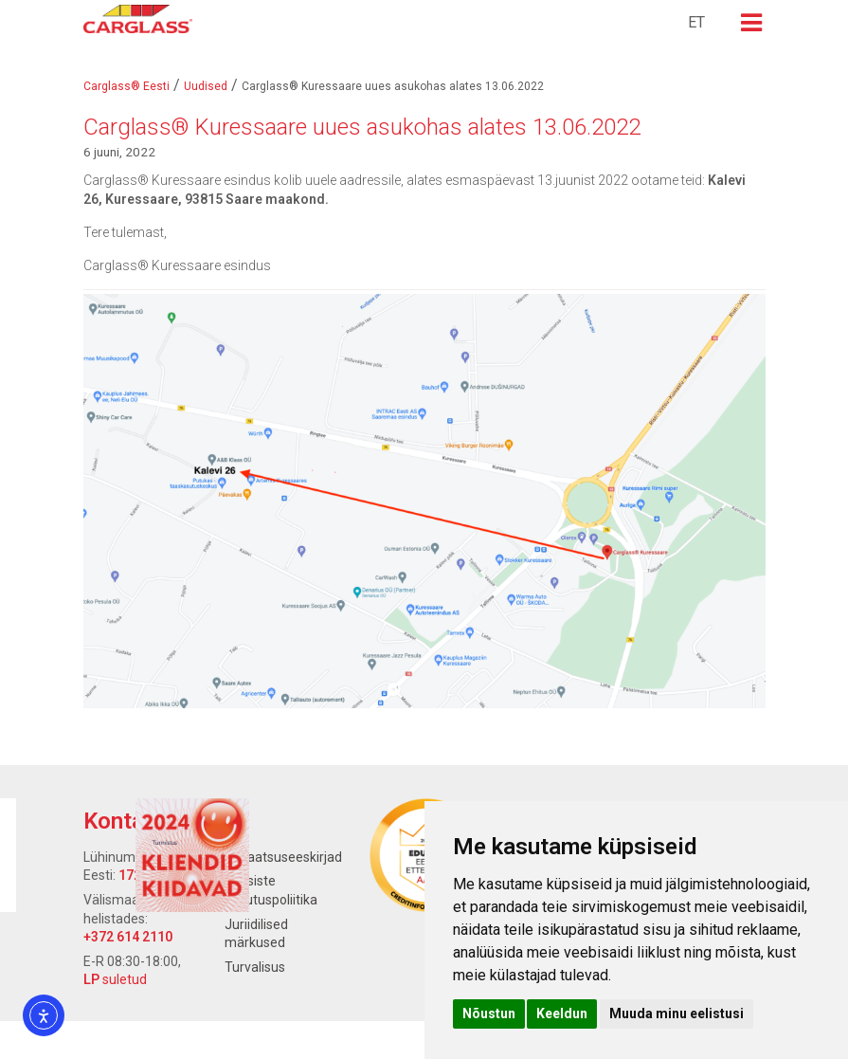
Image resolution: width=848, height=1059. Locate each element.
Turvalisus (255, 967)
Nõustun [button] (488, 1013)
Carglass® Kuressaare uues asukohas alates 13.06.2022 (362, 127)
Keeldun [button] (561, 1013)
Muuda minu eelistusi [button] (676, 1013)
